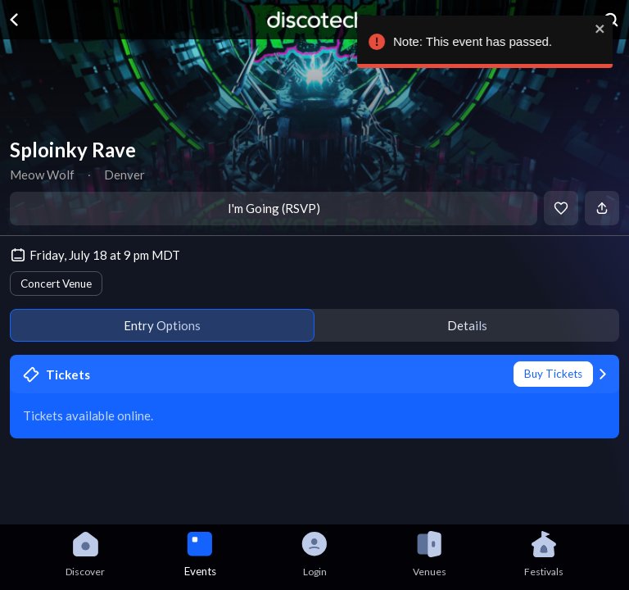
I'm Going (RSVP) (274, 208)
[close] (601, 28)
